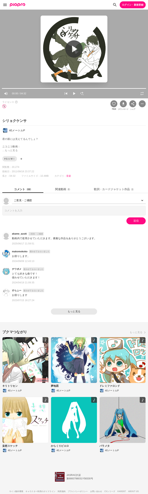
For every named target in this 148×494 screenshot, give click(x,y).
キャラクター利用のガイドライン (40, 491)
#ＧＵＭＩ (9, 158)
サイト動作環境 (16, 491)
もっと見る (74, 311)
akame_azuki (19, 233)
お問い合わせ (96, 491)
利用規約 (62, 491)
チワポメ (16, 269)
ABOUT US (133, 491)
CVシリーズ (109, 491)
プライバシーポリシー (78, 491)
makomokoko (20, 251)
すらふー (16, 290)
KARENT (122, 491)
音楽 (68, 176)
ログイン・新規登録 (132, 4)
